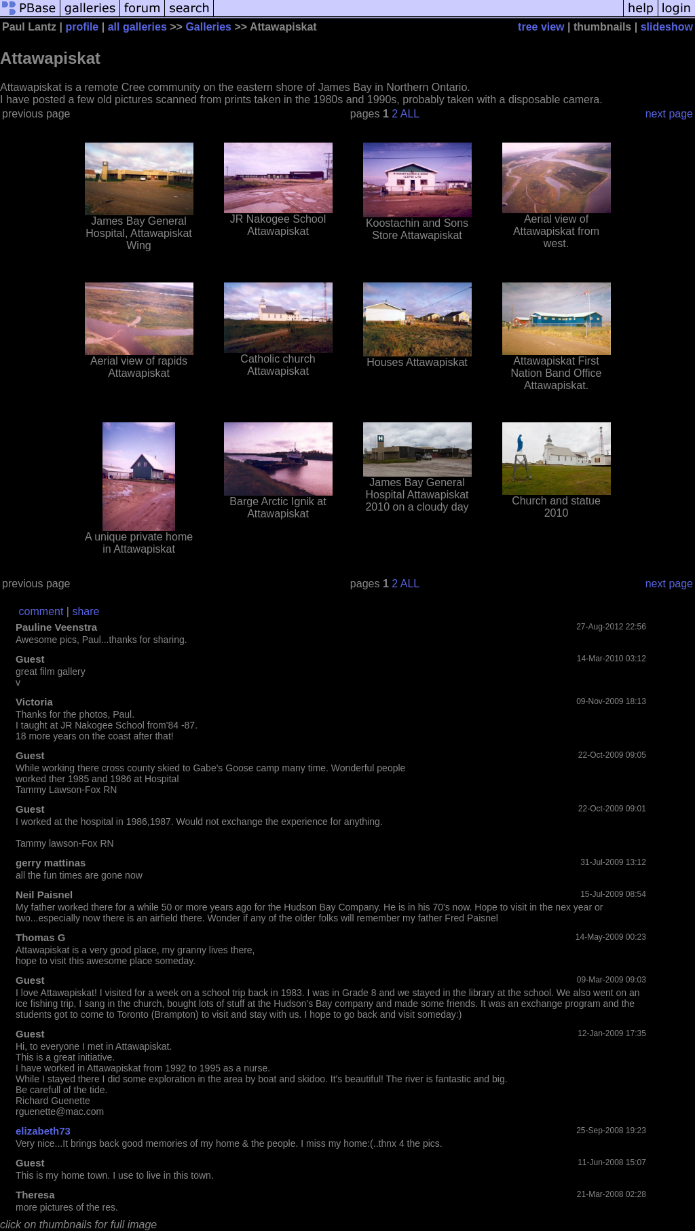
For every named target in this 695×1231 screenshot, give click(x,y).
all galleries (137, 27)
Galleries (208, 27)
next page (669, 114)
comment (41, 611)
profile (81, 27)
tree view (541, 27)
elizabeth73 (43, 1131)
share (85, 611)
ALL (409, 114)
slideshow (667, 27)
